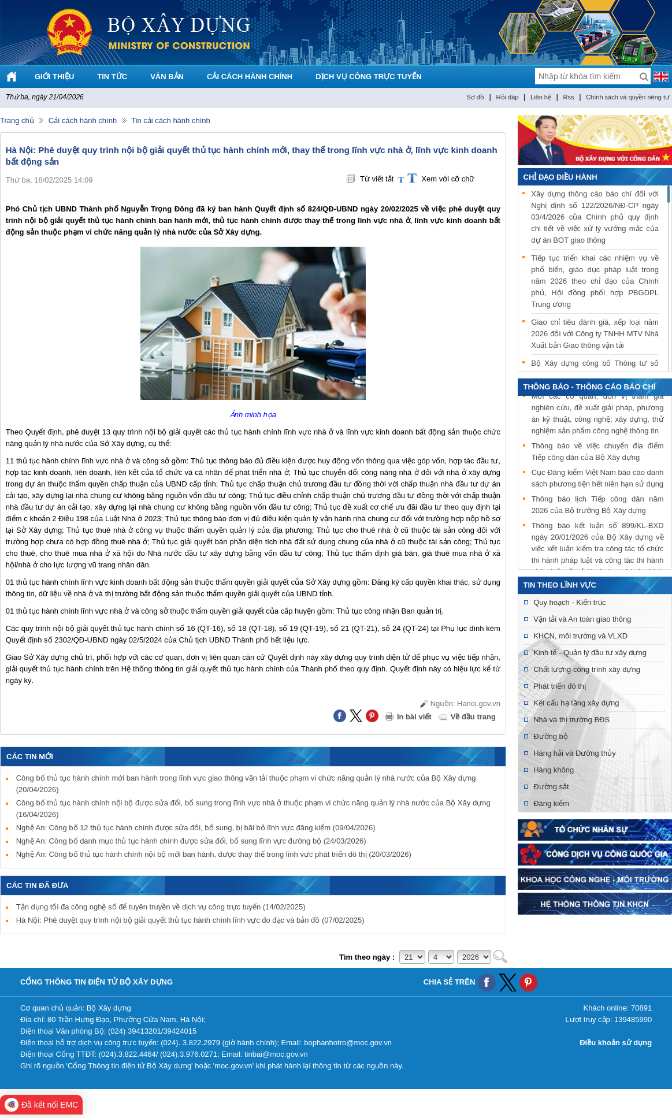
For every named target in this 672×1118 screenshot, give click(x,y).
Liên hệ (540, 97)
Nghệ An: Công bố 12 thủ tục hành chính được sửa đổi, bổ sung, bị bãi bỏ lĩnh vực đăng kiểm (196, 827)
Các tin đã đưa (37, 885)
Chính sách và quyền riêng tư (627, 97)
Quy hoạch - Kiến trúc (569, 602)
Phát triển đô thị (559, 686)
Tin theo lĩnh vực (560, 585)
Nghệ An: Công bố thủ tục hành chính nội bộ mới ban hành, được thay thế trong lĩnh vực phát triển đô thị (213, 854)
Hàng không (553, 770)
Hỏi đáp (507, 97)
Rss (568, 97)
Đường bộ (550, 736)
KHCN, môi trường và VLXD (580, 636)
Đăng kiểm (551, 803)
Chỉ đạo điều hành (560, 177)
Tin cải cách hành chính (170, 120)
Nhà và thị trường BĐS (571, 719)
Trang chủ (17, 120)
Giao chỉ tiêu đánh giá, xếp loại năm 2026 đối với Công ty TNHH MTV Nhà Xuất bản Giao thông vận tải (595, 334)
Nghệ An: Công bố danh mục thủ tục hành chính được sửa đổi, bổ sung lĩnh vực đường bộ (191, 841)
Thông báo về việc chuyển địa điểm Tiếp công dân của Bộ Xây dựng (598, 453)
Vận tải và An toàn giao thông (582, 619)
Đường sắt (551, 786)
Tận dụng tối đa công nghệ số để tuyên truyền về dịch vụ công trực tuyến (161, 906)
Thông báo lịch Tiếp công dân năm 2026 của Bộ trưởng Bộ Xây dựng (598, 506)
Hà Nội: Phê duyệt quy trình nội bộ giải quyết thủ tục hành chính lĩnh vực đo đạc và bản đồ (190, 920)
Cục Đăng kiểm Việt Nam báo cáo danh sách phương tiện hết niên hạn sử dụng (598, 479)
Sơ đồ (475, 97)
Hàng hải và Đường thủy (574, 753)
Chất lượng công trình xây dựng (586, 669)
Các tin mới (29, 756)
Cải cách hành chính (83, 120)
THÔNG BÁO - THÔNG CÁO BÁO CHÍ (590, 386)
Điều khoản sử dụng (616, 1042)
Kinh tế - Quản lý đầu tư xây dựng (590, 652)
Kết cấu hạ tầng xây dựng (576, 703)
